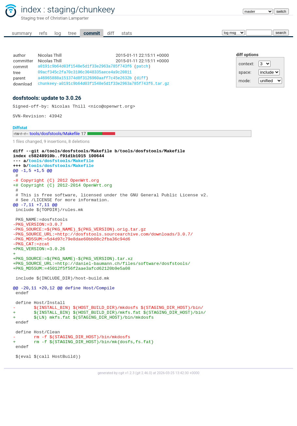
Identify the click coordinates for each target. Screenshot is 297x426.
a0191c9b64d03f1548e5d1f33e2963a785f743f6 (85, 67)
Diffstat (20, 132)
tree (72, 33)
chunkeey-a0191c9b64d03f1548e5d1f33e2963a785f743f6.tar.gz (103, 86)
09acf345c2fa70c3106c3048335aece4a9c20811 (85, 73)
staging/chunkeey (81, 9)
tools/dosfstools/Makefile (55, 138)
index (31, 9)
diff (110, 33)
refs (43, 33)
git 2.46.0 (144, 420)
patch (142, 67)
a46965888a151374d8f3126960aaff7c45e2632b (85, 80)
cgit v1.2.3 (126, 420)
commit (91, 33)
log (57, 33)
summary (22, 33)
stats (126, 33)
